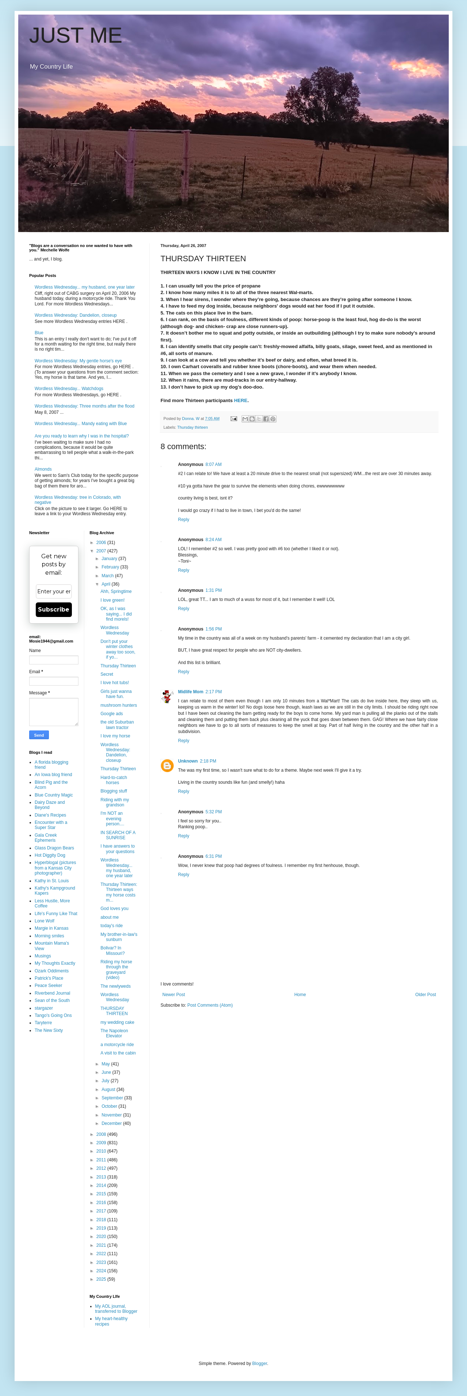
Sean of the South (52, 1000)
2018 (101, 1219)
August (108, 1089)
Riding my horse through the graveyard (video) (116, 969)
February (110, 567)
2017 (101, 1211)
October (109, 1106)
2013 (101, 1177)
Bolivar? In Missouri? (112, 950)
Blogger (259, 1363)
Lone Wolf (44, 920)
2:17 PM (213, 691)
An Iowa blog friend (53, 774)
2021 (101, 1245)
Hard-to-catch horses (113, 780)
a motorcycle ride (117, 1044)
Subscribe (53, 609)
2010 (101, 1151)
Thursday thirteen (192, 427)
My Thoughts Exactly (55, 963)
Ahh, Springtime (115, 591)
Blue (39, 332)
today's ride (111, 925)
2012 (101, 1168)
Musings (43, 956)
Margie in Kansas (52, 928)
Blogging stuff (113, 791)
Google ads (111, 713)
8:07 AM (213, 464)
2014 (101, 1185)
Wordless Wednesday (114, 630)
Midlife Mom (190, 691)
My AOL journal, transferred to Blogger (116, 1309)
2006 (101, 542)
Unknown (188, 761)
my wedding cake (117, 1022)
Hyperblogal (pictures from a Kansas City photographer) (55, 868)
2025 (101, 1279)
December (112, 1123)
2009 (101, 1142)
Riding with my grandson (114, 802)
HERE (241, 400)
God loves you (114, 908)
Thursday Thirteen (118, 665)
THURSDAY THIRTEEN (114, 1011)
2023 (101, 1262)
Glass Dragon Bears (54, 848)
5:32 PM (213, 811)
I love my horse (115, 736)
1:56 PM (213, 629)
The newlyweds (115, 986)
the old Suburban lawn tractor (117, 725)
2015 (101, 1193)
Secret (106, 674)
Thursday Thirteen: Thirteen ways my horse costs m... (118, 892)
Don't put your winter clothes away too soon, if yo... (117, 649)
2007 (101, 551)
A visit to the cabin (118, 1053)
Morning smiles (49, 935)
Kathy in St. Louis (52, 880)
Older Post (425, 994)
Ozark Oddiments (52, 970)
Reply (183, 519)
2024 (101, 1270)
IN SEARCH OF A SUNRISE (117, 835)
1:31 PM (213, 590)
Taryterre (43, 1022)
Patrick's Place (49, 978)
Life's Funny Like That (56, 913)
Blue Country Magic (54, 795)
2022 (101, 1253)
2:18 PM (208, 761)
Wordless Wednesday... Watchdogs (69, 388)
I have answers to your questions (117, 849)
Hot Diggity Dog (50, 855)
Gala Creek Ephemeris (46, 838)
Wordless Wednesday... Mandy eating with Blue (81, 423)
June (106, 1072)
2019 (101, 1228)
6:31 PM (213, 856)
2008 (101, 1134)
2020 (101, 1236)
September (112, 1097)
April (106, 584)
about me (109, 917)
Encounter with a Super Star (51, 825)
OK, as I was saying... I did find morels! (116, 614)
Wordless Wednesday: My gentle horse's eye (78, 360)
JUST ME (76, 35)
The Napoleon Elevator (114, 1033)
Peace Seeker (48, 985)
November (112, 1115)
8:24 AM (213, 539)
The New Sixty (49, 1030)
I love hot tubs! (114, 682)
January (109, 558)
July (106, 1080)
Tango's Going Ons (53, 1015)
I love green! (112, 600)
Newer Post (173, 994)
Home (300, 994)
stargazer (44, 1008)
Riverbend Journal (52, 993)
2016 (101, 1202)
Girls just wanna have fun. (115, 694)
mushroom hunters (118, 705)
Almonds (43, 469)
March (108, 575)
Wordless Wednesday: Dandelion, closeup (76, 315)
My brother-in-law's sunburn (118, 937)
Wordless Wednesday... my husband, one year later (85, 287)
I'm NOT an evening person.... (112, 818)
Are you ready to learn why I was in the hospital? (82, 436)
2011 (101, 1159)
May (106, 1064)
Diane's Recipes (50, 815)
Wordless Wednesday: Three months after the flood (84, 406)
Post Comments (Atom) (210, 1005)
